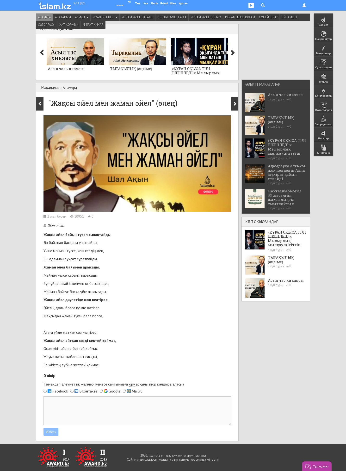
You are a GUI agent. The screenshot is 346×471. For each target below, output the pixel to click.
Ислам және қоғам (240, 17)
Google (114, 391)
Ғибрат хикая (93, 25)
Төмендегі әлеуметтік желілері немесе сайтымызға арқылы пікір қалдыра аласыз (113, 384)
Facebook (60, 391)
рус (82, 2)
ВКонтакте (88, 391)
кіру (132, 384)
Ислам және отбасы (137, 17)
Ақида (81, 17)
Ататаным (63, 17)
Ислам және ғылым (206, 17)
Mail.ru (137, 391)
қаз (76, 2)
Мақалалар (50, 87)
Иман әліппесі (105, 17)
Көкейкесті (268, 17)
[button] (317, 466)
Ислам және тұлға (171, 17)
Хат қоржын (69, 25)
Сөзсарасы (46, 25)
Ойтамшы (289, 17)
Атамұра (44, 17)
